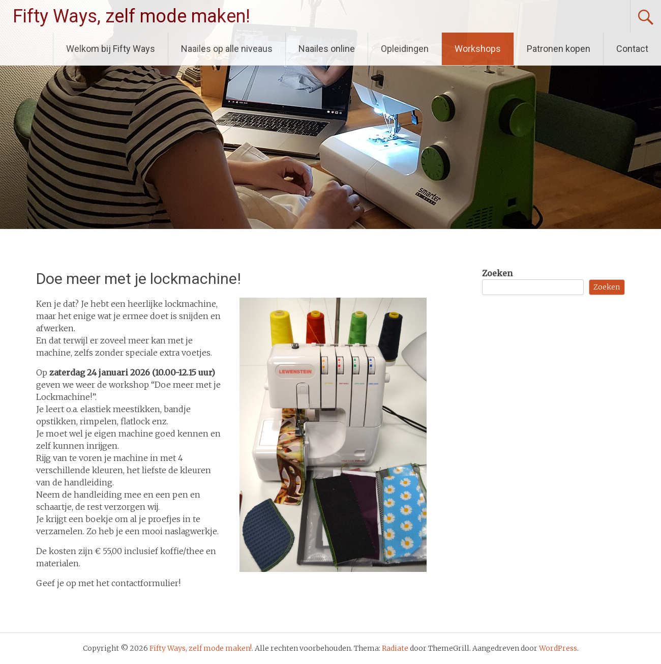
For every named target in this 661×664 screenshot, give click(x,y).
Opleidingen (405, 48)
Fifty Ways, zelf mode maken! (131, 16)
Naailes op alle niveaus (227, 48)
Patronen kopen (558, 48)
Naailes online (326, 48)
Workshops (478, 48)
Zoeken (497, 273)
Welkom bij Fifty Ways (110, 48)
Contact (632, 48)
